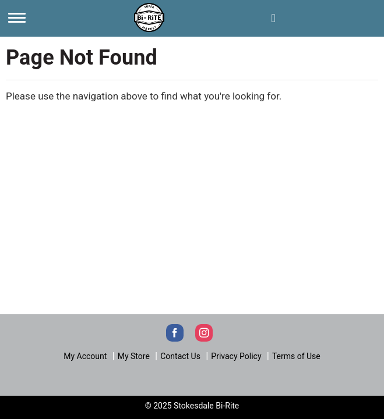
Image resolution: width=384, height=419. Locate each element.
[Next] (149, 16)
